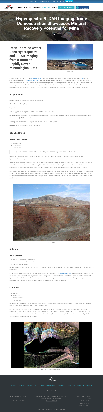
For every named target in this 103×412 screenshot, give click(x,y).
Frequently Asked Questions (47, 385)
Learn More (69, 1)
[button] (47, 390)
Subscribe (29, 385)
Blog (36, 385)
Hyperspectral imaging (32, 80)
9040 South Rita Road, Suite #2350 (51, 398)
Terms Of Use (61, 385)
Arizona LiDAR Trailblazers (84, 385)
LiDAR (82, 78)
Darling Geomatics (35, 78)
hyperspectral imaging (64, 273)
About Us (14, 385)
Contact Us (22, 385)
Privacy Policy (71, 385)
